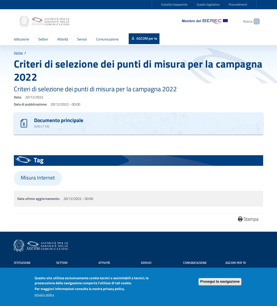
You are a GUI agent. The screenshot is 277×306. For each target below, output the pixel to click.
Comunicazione (195, 262)
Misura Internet (38, 177)
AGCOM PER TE (235, 262)
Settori (62, 262)
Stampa (248, 218)
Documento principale (58, 120)
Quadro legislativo (208, 4)
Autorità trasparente (174, 4)
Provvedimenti (238, 4)
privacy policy (44, 296)
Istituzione (22, 262)
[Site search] (255, 21)
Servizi (146, 262)
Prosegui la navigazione (220, 283)
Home (18, 52)
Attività (104, 262)
